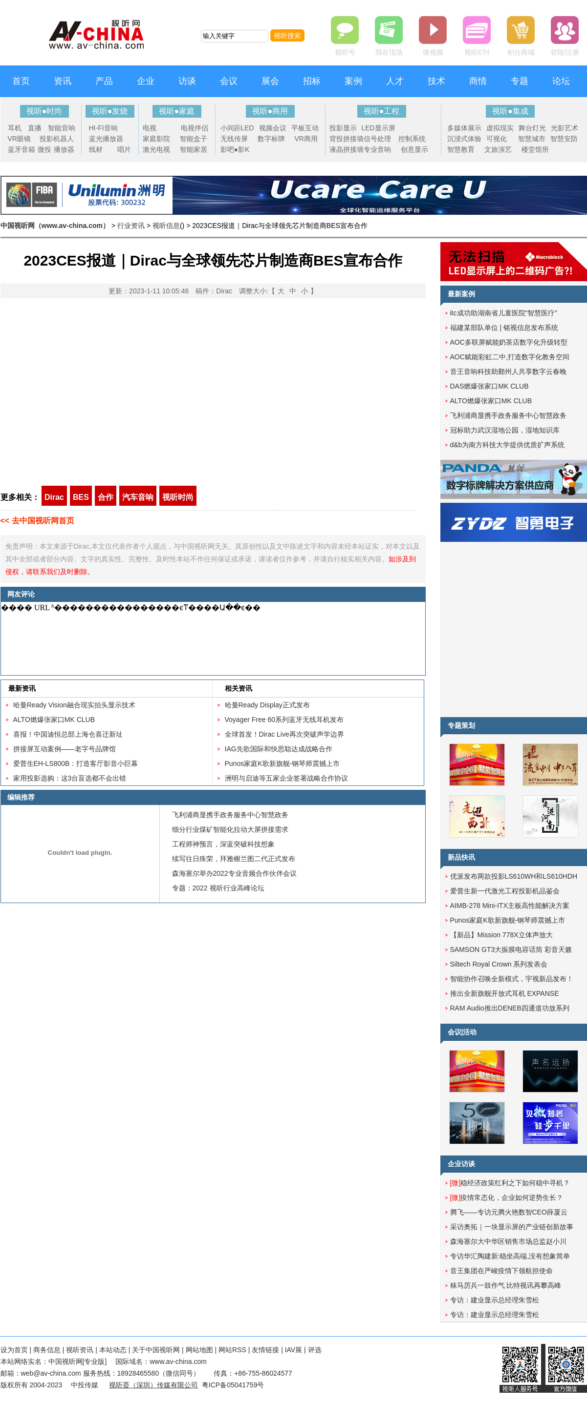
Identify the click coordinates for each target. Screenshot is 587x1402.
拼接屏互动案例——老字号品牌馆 (64, 749)
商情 (478, 81)
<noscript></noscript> (211, 638)
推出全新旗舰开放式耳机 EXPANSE (504, 993)
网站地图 (199, 1350)
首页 (21, 81)
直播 (35, 128)
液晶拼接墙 (346, 149)
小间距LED (237, 128)
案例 (353, 81)
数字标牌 (271, 139)
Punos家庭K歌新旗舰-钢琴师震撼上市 (282, 763)
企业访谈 (461, 1164)
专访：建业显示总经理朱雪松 (494, 1300)
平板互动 (305, 128)
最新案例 (461, 294)
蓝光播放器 (106, 139)
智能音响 (61, 128)
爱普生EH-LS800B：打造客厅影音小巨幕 (75, 763)
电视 (149, 128)
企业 (145, 81)
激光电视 (156, 149)
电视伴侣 (194, 128)
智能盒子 (193, 139)
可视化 (496, 139)
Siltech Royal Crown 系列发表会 (499, 964)
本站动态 (113, 1350)
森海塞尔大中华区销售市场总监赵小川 (508, 1241)
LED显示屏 (378, 128)
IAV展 (294, 1350)
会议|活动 (462, 1032)
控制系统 (412, 139)
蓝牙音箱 (21, 149)
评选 (315, 1350)
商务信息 (47, 1350)
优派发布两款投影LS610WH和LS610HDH (514, 876)
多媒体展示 (464, 128)
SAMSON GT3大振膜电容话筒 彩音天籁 (511, 949)
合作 (105, 497)
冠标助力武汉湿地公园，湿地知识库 (505, 430)
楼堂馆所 (535, 149)
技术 (436, 81)
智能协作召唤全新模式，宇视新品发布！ (511, 979)
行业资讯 (131, 225)
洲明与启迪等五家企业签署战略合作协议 (286, 778)
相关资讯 (238, 688)
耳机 (15, 128)
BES (81, 497)
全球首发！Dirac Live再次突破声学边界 (284, 734)
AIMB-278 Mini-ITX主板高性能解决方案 (509, 905)
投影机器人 (57, 139)
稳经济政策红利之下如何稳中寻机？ (510, 1183)
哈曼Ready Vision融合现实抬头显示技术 (74, 705)
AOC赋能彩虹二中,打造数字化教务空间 (509, 357)
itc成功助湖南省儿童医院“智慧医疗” (503, 313)
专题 (519, 81)
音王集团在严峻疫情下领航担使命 (501, 1271)
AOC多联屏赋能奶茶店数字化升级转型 (508, 342)
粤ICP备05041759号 (233, 1385)
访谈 (187, 81)
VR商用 (306, 139)
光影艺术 (564, 128)
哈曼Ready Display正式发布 (267, 705)
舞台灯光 (532, 128)
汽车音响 (137, 497)
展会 (270, 81)
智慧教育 (461, 149)
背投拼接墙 (346, 139)
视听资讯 (79, 1350)
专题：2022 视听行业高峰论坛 (218, 888)
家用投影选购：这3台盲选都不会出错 (70, 778)
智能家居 (193, 149)
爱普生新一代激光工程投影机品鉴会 (505, 891)
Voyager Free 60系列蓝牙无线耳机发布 (284, 719)
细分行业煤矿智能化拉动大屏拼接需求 (230, 829)
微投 (44, 149)
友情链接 (265, 1350)
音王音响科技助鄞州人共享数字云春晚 (508, 371)
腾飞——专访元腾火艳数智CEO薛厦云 (508, 1212)
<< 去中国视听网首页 (37, 520)
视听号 (345, 52)
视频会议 (272, 128)
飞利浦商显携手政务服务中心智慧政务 (230, 815)
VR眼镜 (19, 139)
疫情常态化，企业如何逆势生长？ (507, 1197)
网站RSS (232, 1350)
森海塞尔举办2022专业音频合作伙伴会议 (234, 873)
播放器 (64, 149)
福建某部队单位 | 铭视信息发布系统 (504, 327)
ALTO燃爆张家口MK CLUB (54, 719)
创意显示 (414, 149)
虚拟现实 (500, 128)
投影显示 (343, 128)
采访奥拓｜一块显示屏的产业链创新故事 (511, 1227)
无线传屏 (234, 139)
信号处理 (377, 139)
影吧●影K (235, 149)
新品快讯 (461, 857)
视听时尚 (178, 497)
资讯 (62, 81)
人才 (395, 81)
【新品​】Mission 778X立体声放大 (501, 935)
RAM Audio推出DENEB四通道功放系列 (509, 1008)
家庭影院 (156, 139)
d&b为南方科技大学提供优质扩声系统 (507, 445)
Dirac (54, 497)
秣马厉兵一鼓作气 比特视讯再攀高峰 (506, 1285)
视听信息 (166, 225)
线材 (96, 149)
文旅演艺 (498, 149)
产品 (104, 81)
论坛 (561, 81)
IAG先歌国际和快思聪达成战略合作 (278, 749)
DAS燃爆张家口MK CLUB (489, 386)
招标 (312, 81)
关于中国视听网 (156, 1350)
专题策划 (461, 725)
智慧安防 (564, 139)
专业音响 (377, 149)
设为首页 (14, 1350)
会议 (229, 81)
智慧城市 (531, 139)
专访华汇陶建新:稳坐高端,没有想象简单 (510, 1256)
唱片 (124, 149)
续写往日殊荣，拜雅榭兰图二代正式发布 (233, 859)
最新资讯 (22, 688)
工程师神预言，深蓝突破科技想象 (223, 844)
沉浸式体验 (464, 139)
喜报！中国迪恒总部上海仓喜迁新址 (68, 734)
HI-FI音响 (103, 128)
